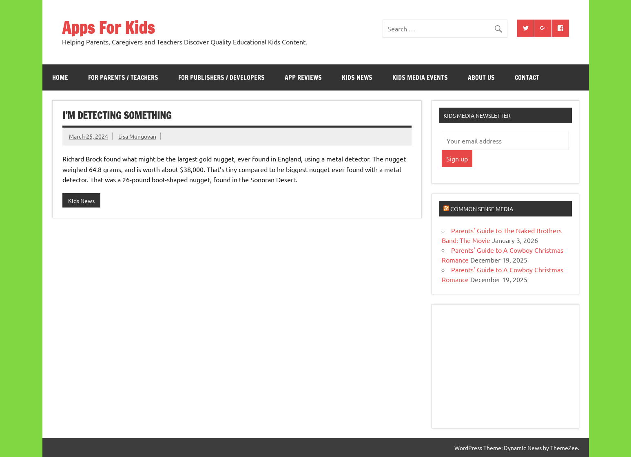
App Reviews (303, 77)
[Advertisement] (503, 365)
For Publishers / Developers (221, 77)
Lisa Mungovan (137, 136)
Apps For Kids (108, 27)
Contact (527, 77)
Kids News (357, 77)
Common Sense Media (481, 208)
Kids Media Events (420, 77)
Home (60, 77)
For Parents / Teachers (123, 77)
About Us (481, 77)
